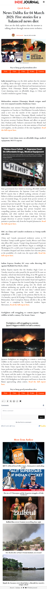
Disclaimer (17, 588)
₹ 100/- (32, 72)
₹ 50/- (23, 72)
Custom (41, 72)
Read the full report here (19, 305)
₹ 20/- (15, 72)
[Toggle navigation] (44, 1)
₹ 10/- (6, 72)
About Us (12, 588)
